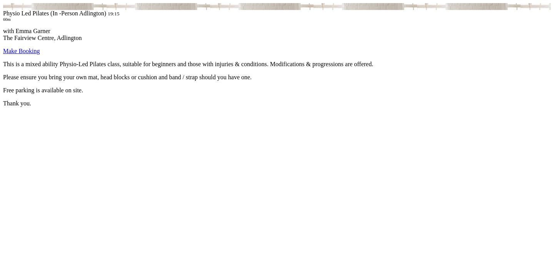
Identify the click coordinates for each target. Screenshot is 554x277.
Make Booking (21, 51)
